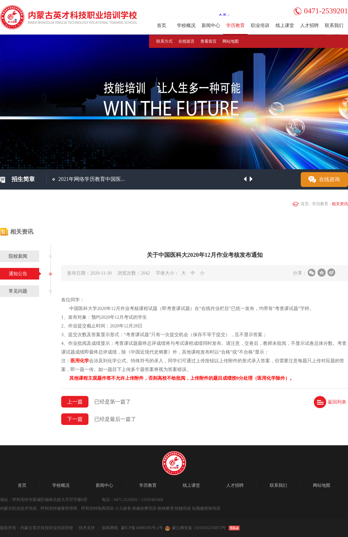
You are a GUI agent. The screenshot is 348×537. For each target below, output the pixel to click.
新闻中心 (211, 25)
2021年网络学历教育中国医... (91, 179)
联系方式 (164, 41)
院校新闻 (18, 256)
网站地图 (230, 41)
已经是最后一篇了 (115, 419)
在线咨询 (329, 179)
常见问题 (18, 291)
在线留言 (186, 41)
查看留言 (208, 41)
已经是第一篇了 (112, 402)
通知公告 (18, 273)
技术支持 (87, 528)
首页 (161, 25)
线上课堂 (285, 25)
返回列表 (337, 401)
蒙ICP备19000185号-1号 (142, 528)
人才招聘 (309, 25)
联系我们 (334, 25)
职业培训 (260, 25)
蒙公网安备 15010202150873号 (199, 528)
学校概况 (186, 25)
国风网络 (110, 528)
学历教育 (235, 25)
